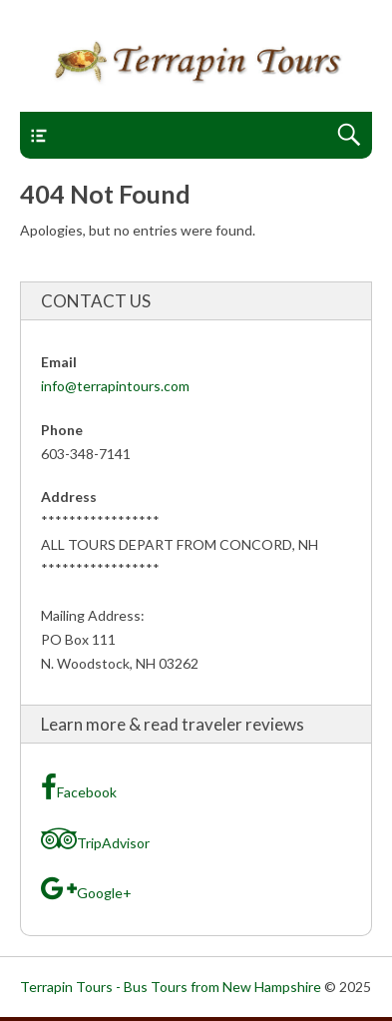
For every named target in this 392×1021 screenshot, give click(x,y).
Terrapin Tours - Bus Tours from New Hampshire (170, 986)
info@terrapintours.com (115, 385)
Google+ (86, 888)
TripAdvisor (95, 838)
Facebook (79, 787)
